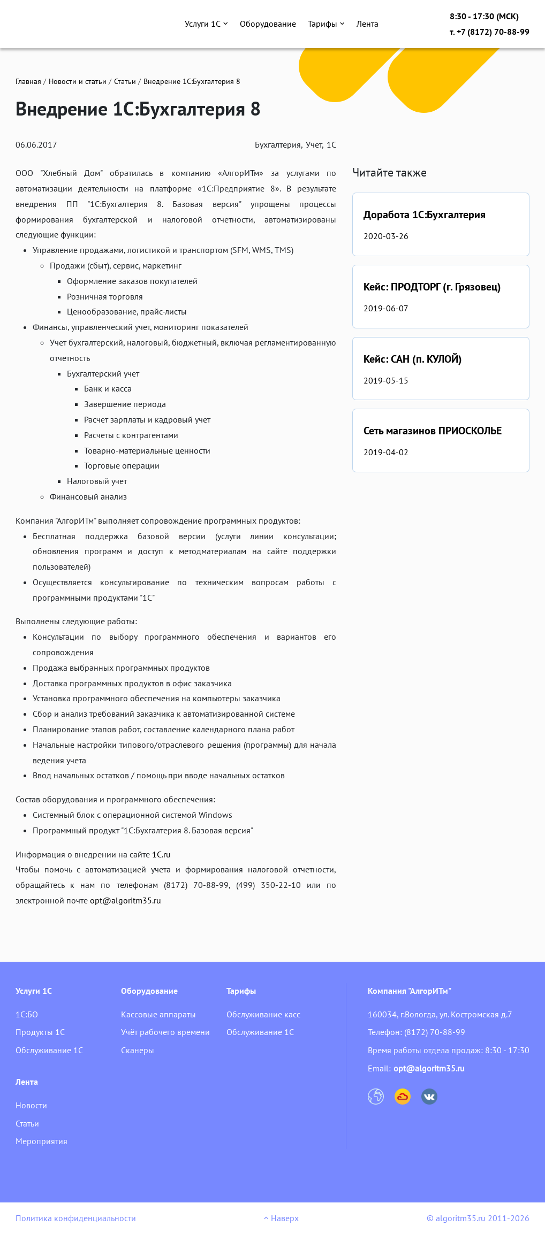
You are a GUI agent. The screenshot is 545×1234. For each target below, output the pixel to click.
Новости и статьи (78, 81)
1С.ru (161, 854)
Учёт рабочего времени (165, 1031)
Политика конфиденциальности (76, 1218)
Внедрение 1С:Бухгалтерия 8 (191, 81)
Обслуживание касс (263, 1014)
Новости (31, 1105)
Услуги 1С (206, 23)
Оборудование (268, 23)
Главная (28, 81)
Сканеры (137, 1050)
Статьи (125, 81)
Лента (368, 23)
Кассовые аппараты (158, 1014)
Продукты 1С (40, 1031)
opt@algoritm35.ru (125, 900)
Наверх (281, 1218)
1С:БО (27, 1014)
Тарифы (326, 23)
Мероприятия (41, 1141)
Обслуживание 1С (49, 1050)
